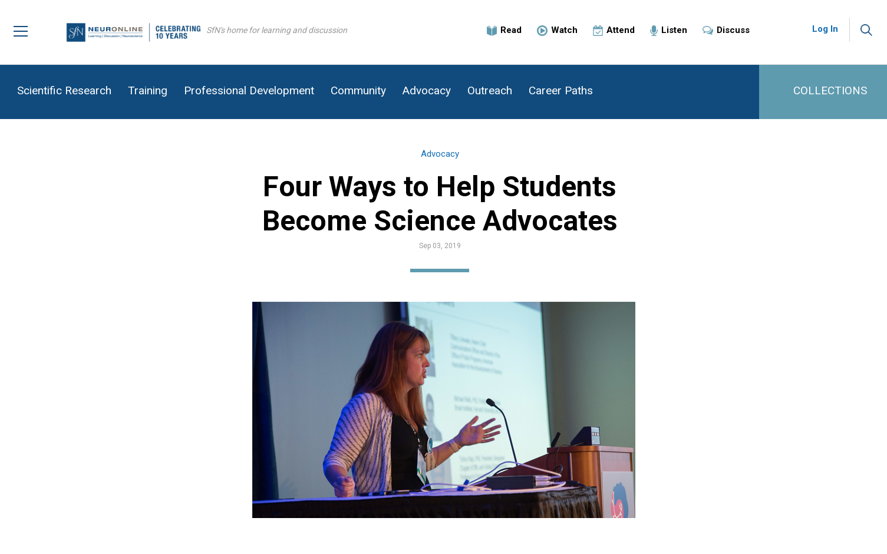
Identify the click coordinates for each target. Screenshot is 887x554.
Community (358, 90)
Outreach (489, 90)
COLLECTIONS (830, 90)
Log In (825, 29)
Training (147, 90)
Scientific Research (64, 90)
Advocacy (427, 90)
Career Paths (561, 90)
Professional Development (249, 90)
